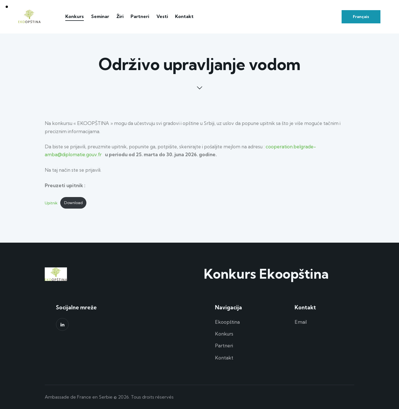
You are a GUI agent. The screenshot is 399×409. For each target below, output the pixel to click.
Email (301, 322)
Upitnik (51, 202)
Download (73, 202)
